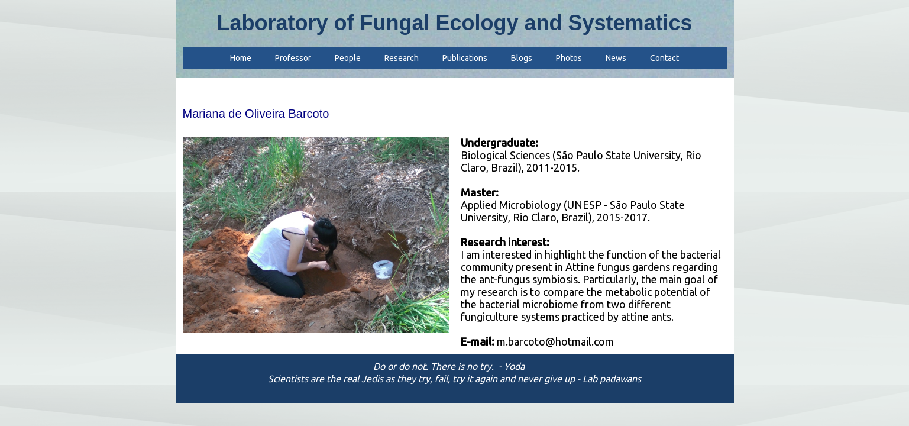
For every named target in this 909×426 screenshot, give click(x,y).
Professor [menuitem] (293, 58)
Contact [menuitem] (664, 58)
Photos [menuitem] (569, 58)
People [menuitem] (348, 58)
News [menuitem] (616, 58)
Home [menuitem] (240, 58)
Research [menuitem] (401, 58)
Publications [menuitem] (464, 58)
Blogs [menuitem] (521, 58)
